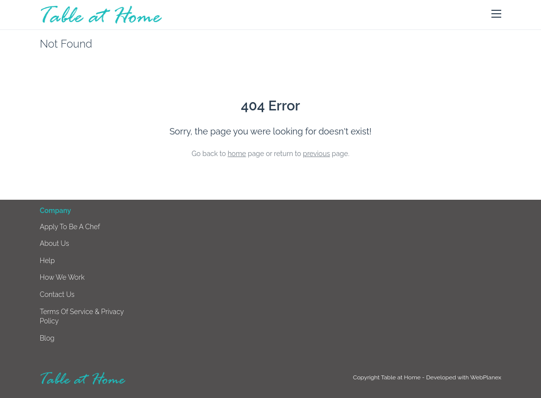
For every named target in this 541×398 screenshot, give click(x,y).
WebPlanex (485, 377)
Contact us (57, 294)
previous (316, 154)
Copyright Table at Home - (389, 377)
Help (47, 261)
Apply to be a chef (70, 227)
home (237, 154)
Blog (47, 338)
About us (54, 243)
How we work (62, 277)
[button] (496, 14)
